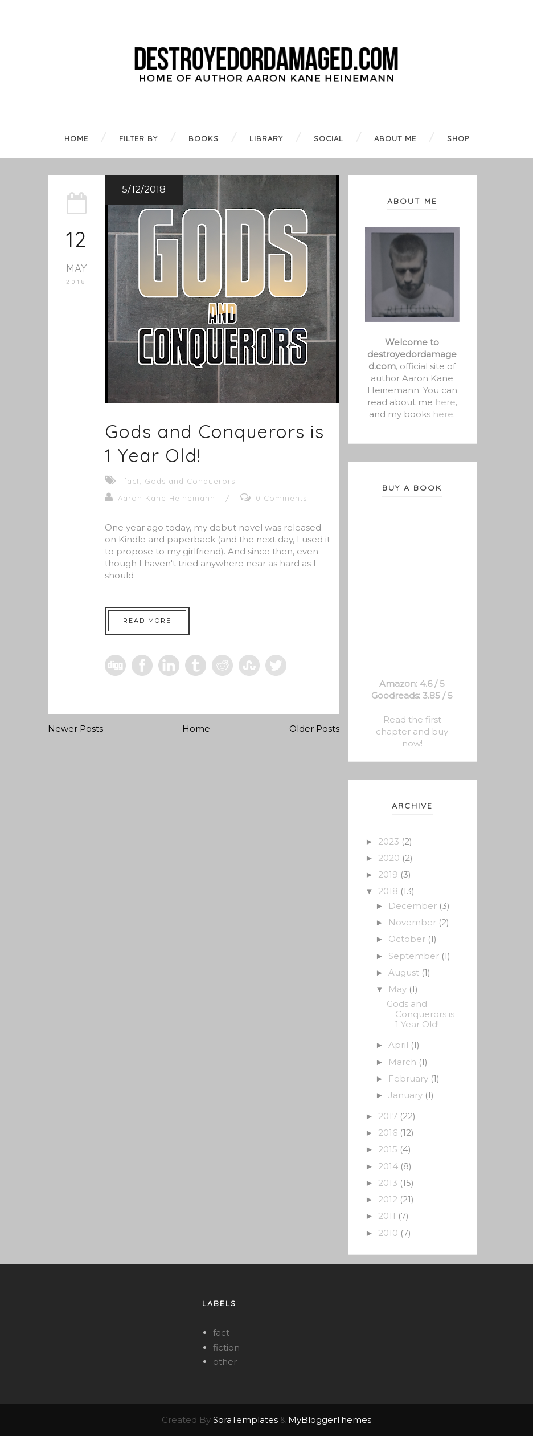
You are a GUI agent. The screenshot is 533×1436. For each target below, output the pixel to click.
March (403, 1061)
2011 (388, 1215)
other (225, 1361)
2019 (389, 874)
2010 (389, 1232)
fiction (226, 1347)
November (413, 922)
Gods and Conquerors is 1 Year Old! (420, 1014)
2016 (389, 1132)
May (398, 989)
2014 (389, 1166)
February (409, 1078)
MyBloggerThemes (329, 1419)
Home (196, 728)
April (399, 1044)
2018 (389, 891)
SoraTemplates (245, 1419)
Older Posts (314, 728)
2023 (389, 841)
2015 (389, 1149)
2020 (390, 857)
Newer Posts (75, 728)
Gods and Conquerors (190, 481)
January (406, 1095)
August (404, 972)
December (413, 905)
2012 (389, 1199)
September (414, 955)
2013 (389, 1182)
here (445, 402)
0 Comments (281, 498)
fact (132, 481)
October (408, 938)
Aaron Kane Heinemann (166, 498)
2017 (389, 1116)
